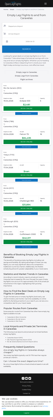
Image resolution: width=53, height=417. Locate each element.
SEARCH (26, 49)
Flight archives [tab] (26, 79)
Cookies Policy (26, 389)
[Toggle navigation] (45, 3)
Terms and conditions (26, 382)
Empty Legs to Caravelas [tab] (26, 72)
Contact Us (26, 393)
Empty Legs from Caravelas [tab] (26, 76)
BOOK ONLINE (26, 108)
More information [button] (26, 113)
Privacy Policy (26, 386)
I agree (26, 413)
